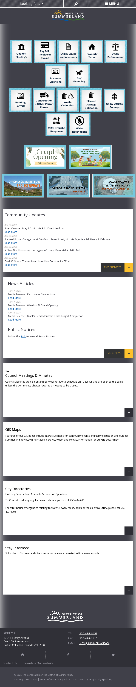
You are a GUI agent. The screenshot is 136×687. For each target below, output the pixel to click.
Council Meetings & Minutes (69, 392)
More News (114, 352)
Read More (10, 232)
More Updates (112, 267)
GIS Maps (69, 451)
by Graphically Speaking (98, 679)
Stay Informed (69, 570)
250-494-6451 (88, 633)
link (23, 336)
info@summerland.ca (94, 643)
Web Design (78, 679)
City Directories (69, 510)
